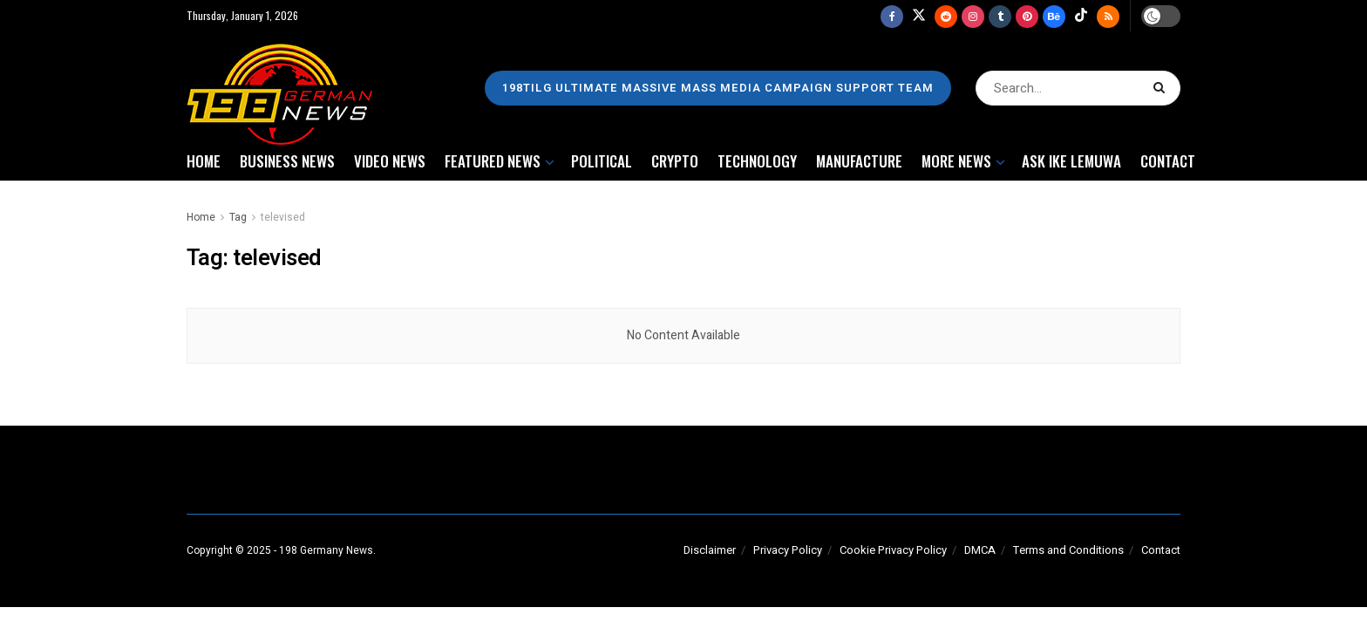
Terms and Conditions (1068, 550)
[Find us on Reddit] (946, 15)
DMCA (980, 550)
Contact (1160, 550)
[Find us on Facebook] (892, 15)
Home (201, 217)
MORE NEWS (956, 161)
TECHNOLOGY (757, 161)
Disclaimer (710, 550)
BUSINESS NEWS (287, 161)
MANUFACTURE (859, 161)
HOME (204, 161)
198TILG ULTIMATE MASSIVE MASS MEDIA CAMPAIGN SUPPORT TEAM (718, 87)
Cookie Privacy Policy (893, 550)
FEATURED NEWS (493, 161)
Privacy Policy (787, 550)
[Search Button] (1162, 88)
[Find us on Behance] (1054, 15)
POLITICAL (601, 161)
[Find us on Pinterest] (1027, 15)
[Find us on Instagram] (973, 15)
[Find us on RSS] (1108, 15)
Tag (238, 217)
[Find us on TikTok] (1081, 15)
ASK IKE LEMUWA (1071, 161)
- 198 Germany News (323, 550)
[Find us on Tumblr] (1000, 15)
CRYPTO (674, 161)
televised (283, 217)
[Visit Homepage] (283, 88)
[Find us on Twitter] (919, 15)
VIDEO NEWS (389, 161)
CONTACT (1167, 161)
